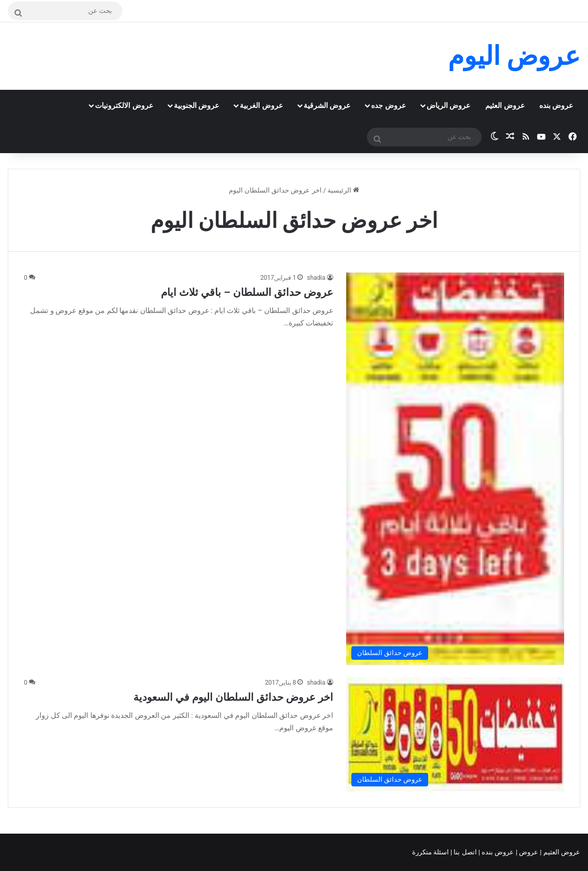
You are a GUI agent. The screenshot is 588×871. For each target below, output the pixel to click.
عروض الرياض (448, 105)
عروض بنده (556, 105)
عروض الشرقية (327, 105)
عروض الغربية (261, 105)
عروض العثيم (504, 105)
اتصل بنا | (464, 852)
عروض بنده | (497, 852)
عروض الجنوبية (196, 105)
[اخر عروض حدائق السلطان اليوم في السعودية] (455, 734)
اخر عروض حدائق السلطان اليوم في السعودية (233, 697)
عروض (528, 852)
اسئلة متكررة (431, 852)
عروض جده (388, 105)
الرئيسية (343, 190)
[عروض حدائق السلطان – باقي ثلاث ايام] (455, 469)
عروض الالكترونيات (124, 105)
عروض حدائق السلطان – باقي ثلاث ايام (247, 292)
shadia (316, 277)
